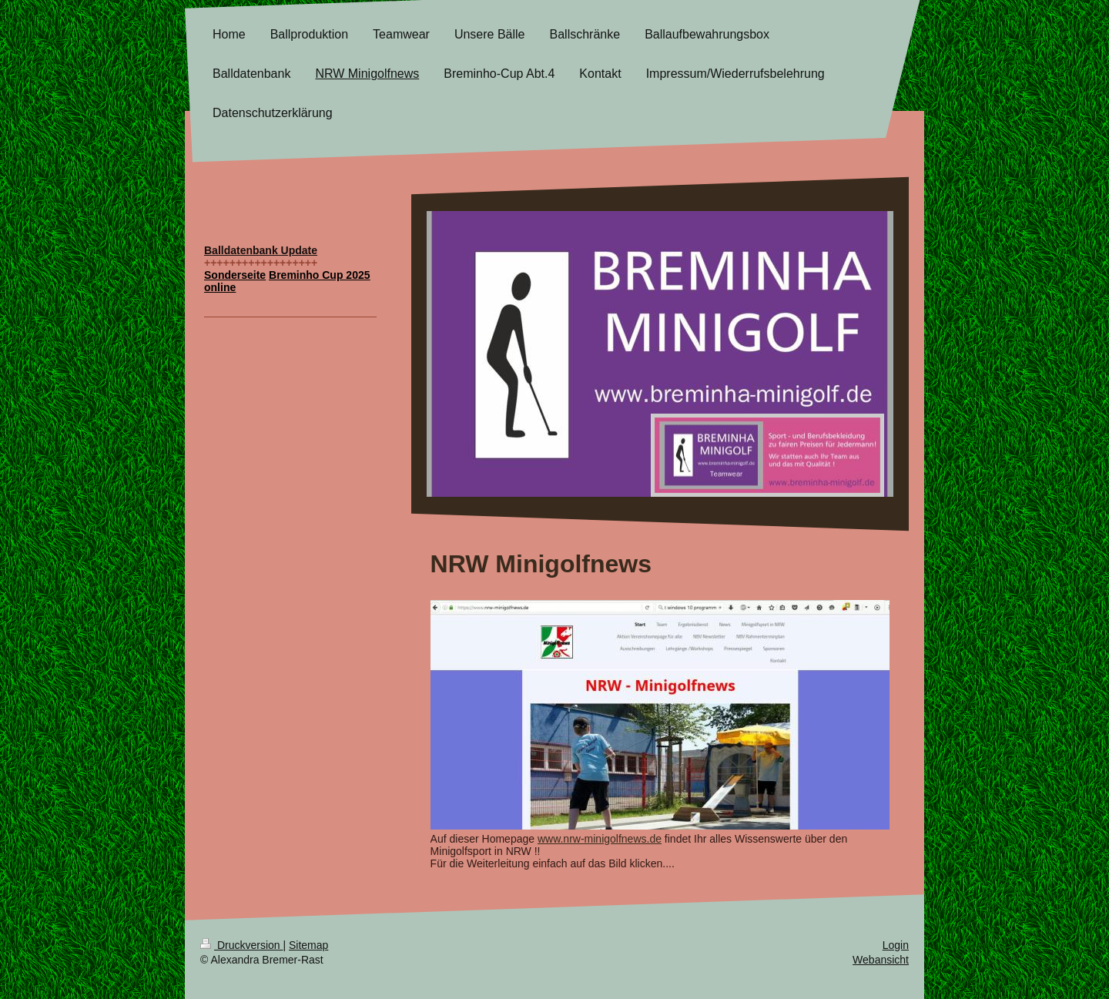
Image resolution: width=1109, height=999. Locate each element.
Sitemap (308, 945)
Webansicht (881, 960)
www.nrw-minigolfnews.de (600, 839)
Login (896, 945)
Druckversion (241, 945)
